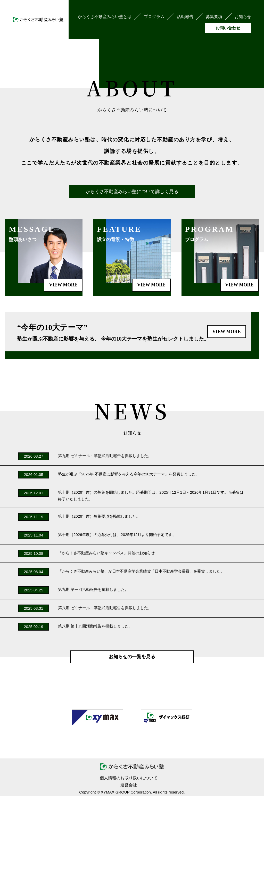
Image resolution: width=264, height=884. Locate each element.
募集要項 (214, 16)
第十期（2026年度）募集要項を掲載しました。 (99, 604)
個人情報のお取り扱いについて (129, 866)
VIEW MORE (151, 373)
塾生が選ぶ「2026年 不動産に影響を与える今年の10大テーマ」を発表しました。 (129, 562)
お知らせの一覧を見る (132, 744)
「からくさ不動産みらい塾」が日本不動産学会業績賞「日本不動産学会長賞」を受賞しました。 (141, 659)
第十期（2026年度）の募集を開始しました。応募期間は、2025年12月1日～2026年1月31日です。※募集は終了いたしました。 (151, 583)
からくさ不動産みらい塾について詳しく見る (132, 279)
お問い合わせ (228, 28)
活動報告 (185, 16)
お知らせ (243, 16)
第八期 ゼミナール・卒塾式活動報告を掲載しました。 (105, 695)
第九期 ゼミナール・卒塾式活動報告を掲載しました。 (105, 544)
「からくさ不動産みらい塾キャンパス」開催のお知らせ (106, 641)
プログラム (154, 16)
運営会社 (128, 873)
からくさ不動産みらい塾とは (104, 16)
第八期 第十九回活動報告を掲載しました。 (95, 714)
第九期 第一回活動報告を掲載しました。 (93, 677)
